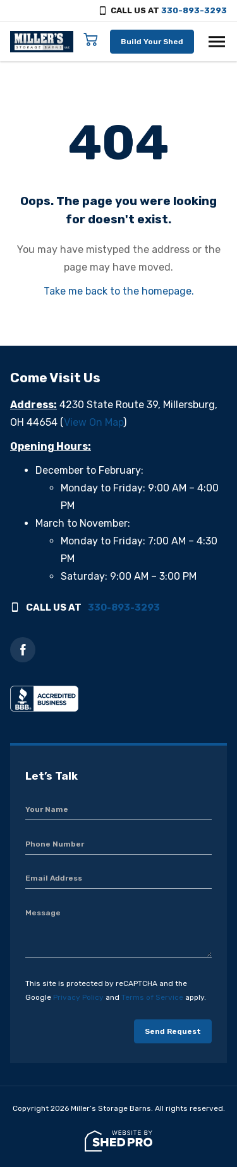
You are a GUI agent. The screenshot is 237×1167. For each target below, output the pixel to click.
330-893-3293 (194, 10)
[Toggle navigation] (217, 42)
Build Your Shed (152, 41)
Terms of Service (152, 997)
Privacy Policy (78, 997)
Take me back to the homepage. (119, 291)
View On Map (93, 422)
